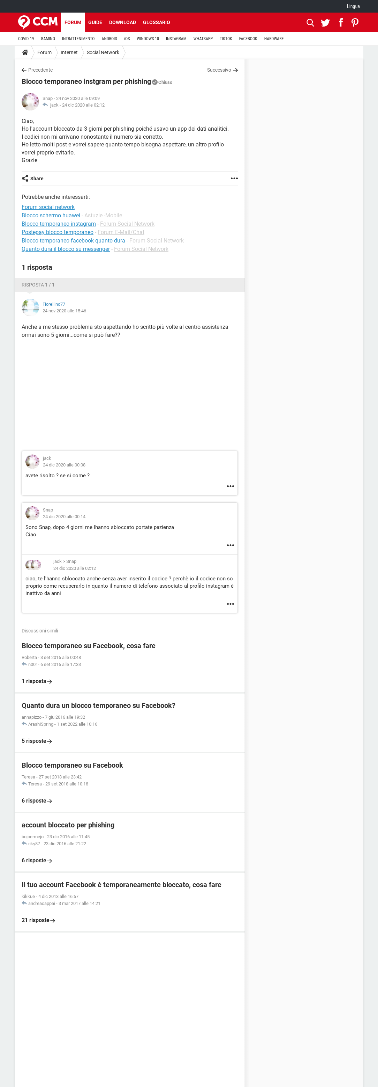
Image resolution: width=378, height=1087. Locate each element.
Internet (69, 52)
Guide (95, 22)
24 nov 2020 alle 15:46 (64, 310)
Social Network (103, 52)
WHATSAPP (203, 38)
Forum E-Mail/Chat (121, 232)
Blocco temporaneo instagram (59, 223)
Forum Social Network (127, 223)
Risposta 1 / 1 (38, 285)
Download (122, 22)
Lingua (353, 6)
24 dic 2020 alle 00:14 (64, 516)
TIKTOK (226, 38)
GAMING (48, 38)
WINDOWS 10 (148, 38)
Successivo (219, 70)
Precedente (40, 70)
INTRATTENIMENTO (78, 38)
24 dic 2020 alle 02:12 (83, 105)
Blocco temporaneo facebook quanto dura (73, 240)
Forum (73, 22)
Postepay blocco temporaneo (57, 232)
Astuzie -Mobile (103, 215)
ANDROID (110, 38)
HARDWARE (274, 38)
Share (37, 178)
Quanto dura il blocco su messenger (66, 249)
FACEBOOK (248, 38)
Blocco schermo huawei (51, 215)
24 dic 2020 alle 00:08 (64, 465)
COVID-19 (26, 38)
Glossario (156, 22)
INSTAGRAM (176, 38)
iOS (127, 38)
